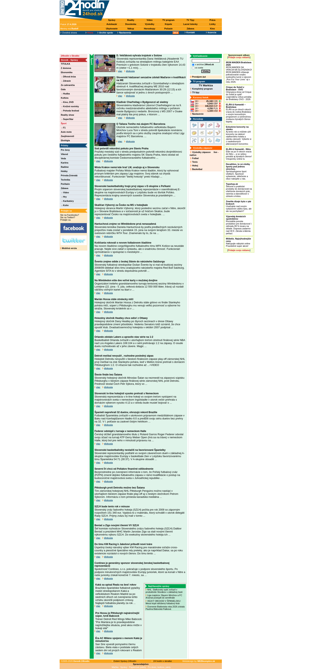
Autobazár (111, 24)
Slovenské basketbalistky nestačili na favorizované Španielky (130, 450)
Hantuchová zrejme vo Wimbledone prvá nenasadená (125, 223)
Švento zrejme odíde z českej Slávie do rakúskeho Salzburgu (130, 261)
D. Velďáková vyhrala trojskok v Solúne (139, 55)
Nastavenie (196, 114)
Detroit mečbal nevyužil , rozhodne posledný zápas (124, 355)
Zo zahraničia (68, 85)
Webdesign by (198, 661)
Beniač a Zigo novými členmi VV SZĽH (117, 525)
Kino (212, 28)
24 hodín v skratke (162, 661)
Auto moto (66, 132)
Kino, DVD (68, 102)
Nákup (130, 28)
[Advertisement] (166, 9)
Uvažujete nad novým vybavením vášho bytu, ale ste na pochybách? (238, 206)
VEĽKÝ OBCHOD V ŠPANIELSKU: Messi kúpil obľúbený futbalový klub (163, 602)
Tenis (194, 162)
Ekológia (65, 140)
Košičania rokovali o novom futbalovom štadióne (123, 242)
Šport (64, 123)
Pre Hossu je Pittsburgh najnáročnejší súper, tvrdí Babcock (117, 614)
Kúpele (168, 24)
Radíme (65, 167)
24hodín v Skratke (70, 56)
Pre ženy (65, 150)
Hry (64, 197)
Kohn (65, 205)
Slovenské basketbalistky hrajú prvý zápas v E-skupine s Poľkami (133, 186)
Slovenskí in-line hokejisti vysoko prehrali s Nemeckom (127, 393)
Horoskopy (149, 28)
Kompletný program (201, 89)
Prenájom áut (198, 77)
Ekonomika (66, 72)
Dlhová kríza (69, 76)
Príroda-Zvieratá (69, 175)
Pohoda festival (70, 110)
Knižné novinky (70, 106)
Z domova (66, 68)
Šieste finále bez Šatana (108, 374)
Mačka (115, 667)
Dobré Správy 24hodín (124, 661)
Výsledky (149, 24)
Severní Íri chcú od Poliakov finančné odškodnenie (124, 468)
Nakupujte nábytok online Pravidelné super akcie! (238, 242)
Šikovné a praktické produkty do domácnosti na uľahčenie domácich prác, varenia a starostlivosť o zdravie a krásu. (239, 190)
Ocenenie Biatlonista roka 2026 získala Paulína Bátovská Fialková (165, 607)
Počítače (65, 184)
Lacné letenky (190, 24)
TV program (168, 20)
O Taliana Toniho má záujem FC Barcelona (140, 124)
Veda (63, 158)
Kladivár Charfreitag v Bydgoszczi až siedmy (142, 102)
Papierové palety (137, 667)
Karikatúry (68, 201)
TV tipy (194, 92)
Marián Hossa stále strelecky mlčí (114, 299)
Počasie (168, 28)
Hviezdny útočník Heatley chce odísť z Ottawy (121, 318)
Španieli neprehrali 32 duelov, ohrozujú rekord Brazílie (126, 412)
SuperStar (67, 119)
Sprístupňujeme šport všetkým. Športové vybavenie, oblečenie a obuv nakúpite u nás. (238, 171)
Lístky (212, 24)
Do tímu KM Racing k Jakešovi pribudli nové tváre (123, 544)
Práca (212, 20)
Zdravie (66, 81)
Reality (130, 20)
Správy (111, 20)
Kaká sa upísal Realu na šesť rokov (115, 584)
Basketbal (196, 169)
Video (150, 20)
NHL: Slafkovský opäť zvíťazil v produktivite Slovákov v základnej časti (164, 590)
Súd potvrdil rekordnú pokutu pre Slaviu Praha (121, 148)
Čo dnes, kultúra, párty (159, 667)
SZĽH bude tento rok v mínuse (112, 506)
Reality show (67, 115)
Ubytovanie (111, 28)
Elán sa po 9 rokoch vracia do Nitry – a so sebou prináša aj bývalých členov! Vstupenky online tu (239, 154)
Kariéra (64, 162)
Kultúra (64, 98)
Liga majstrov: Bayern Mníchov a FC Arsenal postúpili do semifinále (164, 596)
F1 (64, 127)
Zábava (190, 28)
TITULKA (65, 64)
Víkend (64, 154)
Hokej (194, 165)
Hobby (64, 171)
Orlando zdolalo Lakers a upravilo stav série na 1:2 (124, 337)
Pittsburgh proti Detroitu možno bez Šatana (120, 487)
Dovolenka (130, 24)
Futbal (194, 158)
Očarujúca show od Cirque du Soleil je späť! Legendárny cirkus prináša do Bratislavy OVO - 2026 (238, 93)
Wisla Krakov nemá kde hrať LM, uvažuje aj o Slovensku (127, 167)
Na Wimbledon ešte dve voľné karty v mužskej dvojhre (126, 280)
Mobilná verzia (68, 248)
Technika (65, 179)
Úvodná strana (68, 32)
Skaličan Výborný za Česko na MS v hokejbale (121, 205)
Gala (63, 89)
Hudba (66, 93)
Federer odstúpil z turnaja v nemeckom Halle (120, 431)
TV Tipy (190, 20)
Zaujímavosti (67, 136)
